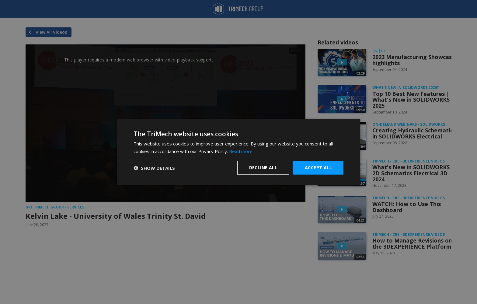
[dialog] (238, 152)
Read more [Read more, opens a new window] (240, 151)
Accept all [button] (318, 167)
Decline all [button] (263, 167)
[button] (154, 167)
